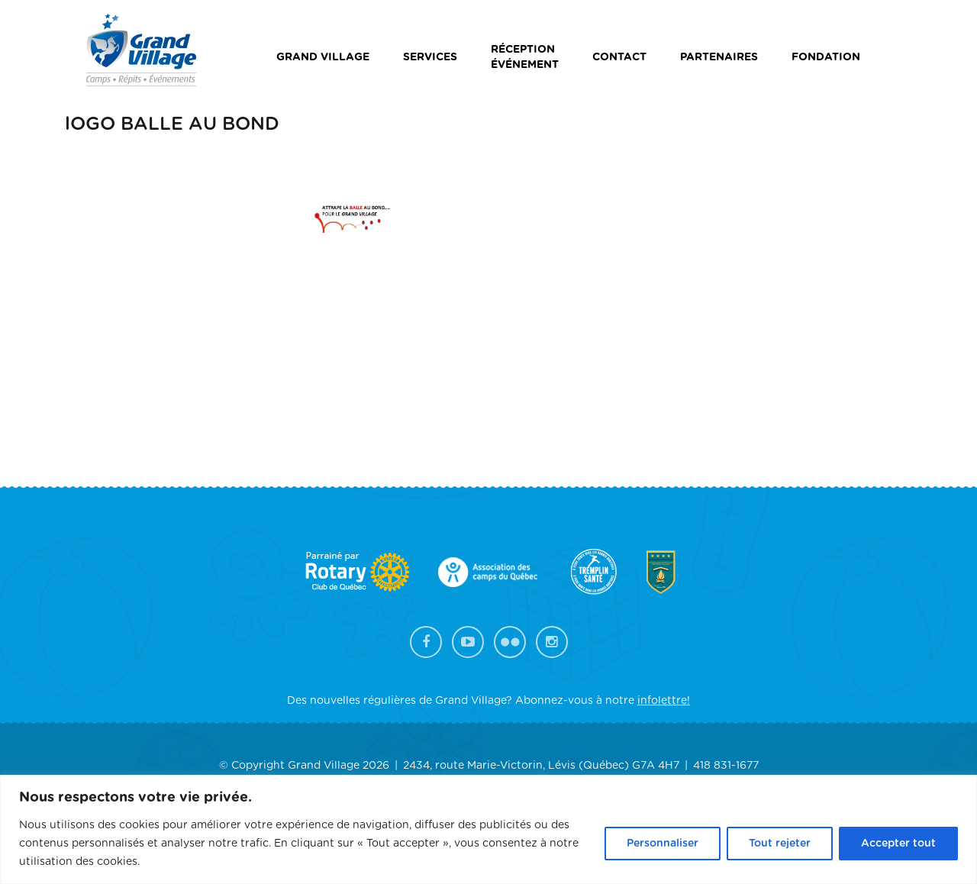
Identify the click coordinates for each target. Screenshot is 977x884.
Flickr (510, 642)
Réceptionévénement (525, 57)
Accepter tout (898, 843)
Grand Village (322, 57)
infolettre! (663, 700)
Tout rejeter (780, 843)
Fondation (826, 57)
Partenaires (719, 57)
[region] (488, 829)
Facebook (426, 642)
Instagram (552, 642)
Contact (619, 57)
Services (430, 57)
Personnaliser (662, 843)
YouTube (468, 642)
